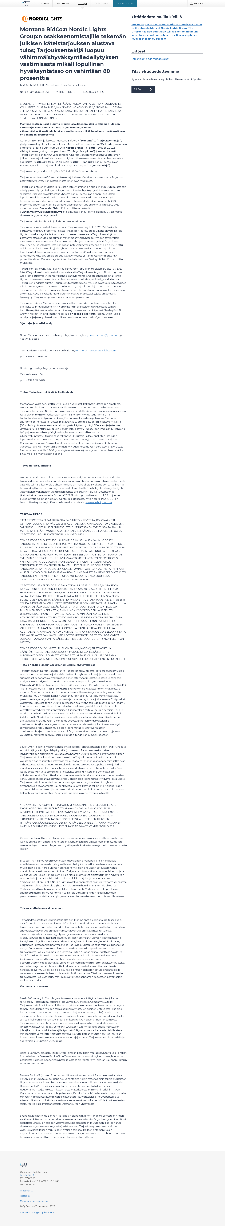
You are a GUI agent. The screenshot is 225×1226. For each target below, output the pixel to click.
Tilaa (143, 89)
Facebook (25, 1190)
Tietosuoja (25, 1196)
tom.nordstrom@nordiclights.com (95, 350)
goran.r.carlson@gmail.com (103, 335)
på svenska (48, 1212)
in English (36, 1212)
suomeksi (25, 1212)
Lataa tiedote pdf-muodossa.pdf (150, 59)
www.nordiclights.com (99, 502)
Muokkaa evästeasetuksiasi (34, 1201)
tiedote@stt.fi (27, 1175)
